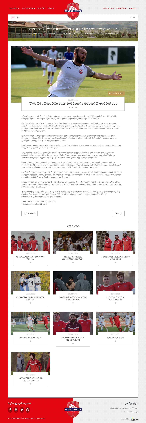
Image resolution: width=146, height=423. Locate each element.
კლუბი (40, 9)
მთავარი (15, 9)
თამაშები (121, 9)
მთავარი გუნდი (57, 33)
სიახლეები (28, 9)
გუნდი (50, 9)
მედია (132, 9)
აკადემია (108, 9)
